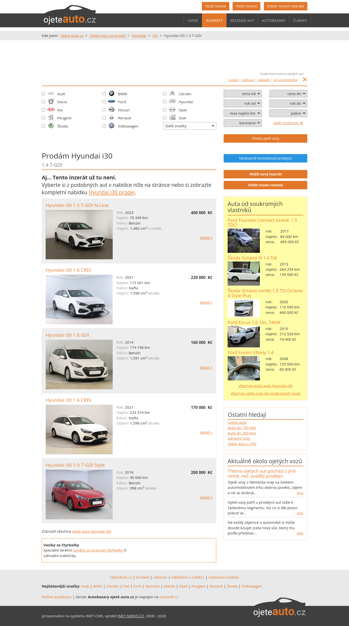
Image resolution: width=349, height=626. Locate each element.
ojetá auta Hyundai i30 (91, 531)
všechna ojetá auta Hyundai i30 (266, 385)
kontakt (142, 577)
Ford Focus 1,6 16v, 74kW (254, 322)
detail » (206, 237)
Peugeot (64, 117)
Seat (182, 117)
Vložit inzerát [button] (215, 6)
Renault (124, 117)
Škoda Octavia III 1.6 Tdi (252, 258)
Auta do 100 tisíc (242, 427)
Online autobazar (57, 596)
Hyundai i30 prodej (112, 192)
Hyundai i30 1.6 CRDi (68, 270)
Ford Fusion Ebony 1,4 (251, 352)
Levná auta (237, 422)
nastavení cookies (224, 577)
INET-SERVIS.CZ (131, 615)
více (300, 492)
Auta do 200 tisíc (242, 432)
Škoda (62, 126)
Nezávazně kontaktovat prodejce (265, 158)
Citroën (185, 93)
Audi (61, 93)
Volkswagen (128, 126)
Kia (60, 109)
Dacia (62, 101)
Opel (183, 109)
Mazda (169, 586)
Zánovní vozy (239, 438)
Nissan (124, 109)
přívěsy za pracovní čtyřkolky (98, 550)
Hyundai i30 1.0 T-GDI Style (75, 465)
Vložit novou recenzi (265, 185)
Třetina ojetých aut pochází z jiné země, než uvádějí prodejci (262, 473)
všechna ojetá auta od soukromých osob (265, 393)
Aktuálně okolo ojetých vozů (265, 461)
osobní (234, 80)
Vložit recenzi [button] (246, 6)
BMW (122, 93)
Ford (122, 101)
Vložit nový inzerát (265, 174)
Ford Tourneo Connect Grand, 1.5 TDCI (262, 222)
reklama (160, 577)
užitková (248, 80)
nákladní (264, 80)
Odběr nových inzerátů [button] (285, 6)
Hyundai (186, 101)
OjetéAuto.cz (121, 577)
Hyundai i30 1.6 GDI (67, 335)
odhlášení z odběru (188, 577)
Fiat (126, 586)
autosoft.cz (168, 596)
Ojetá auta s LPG (242, 443)
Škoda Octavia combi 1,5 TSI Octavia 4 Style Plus (265, 293)
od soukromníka (286, 80)
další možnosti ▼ (288, 122)
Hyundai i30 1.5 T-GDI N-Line (77, 205)
